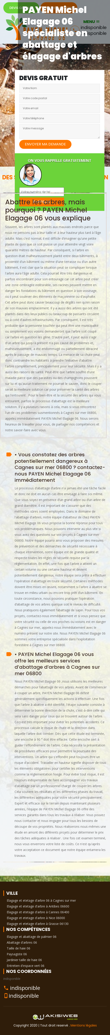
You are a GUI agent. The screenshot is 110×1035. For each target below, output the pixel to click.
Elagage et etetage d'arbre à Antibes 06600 (38, 906)
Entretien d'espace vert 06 (25, 966)
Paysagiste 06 (17, 954)
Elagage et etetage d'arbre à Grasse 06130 (38, 924)
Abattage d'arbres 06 (22, 942)
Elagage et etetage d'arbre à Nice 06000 (36, 918)
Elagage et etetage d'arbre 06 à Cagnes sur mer (41, 900)
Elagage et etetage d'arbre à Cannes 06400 (38, 912)
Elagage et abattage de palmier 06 (31, 936)
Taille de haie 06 (18, 948)
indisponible (25, 987)
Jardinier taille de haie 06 (24, 960)
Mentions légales (84, 1025)
